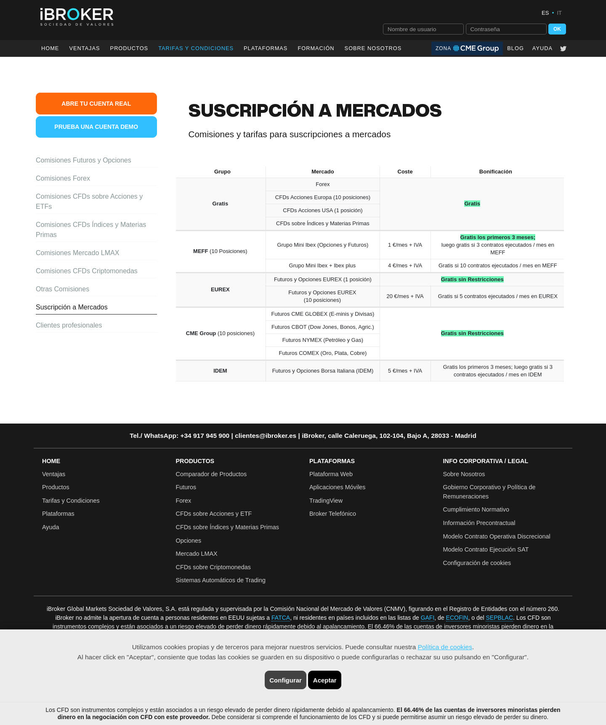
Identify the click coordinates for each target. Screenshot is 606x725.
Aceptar (325, 680)
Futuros (186, 487)
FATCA (280, 617)
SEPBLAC (499, 617)
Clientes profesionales (69, 325)
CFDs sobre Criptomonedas (213, 567)
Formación (316, 48)
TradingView (326, 500)
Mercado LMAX (197, 553)
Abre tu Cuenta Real (96, 103)
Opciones (189, 540)
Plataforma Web (331, 474)
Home (50, 48)
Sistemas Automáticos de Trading (221, 580)
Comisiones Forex (63, 178)
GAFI (428, 617)
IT (559, 13)
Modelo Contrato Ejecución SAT (486, 549)
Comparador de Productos (211, 474)
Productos (129, 48)
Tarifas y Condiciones (71, 500)
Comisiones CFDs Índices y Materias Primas (91, 229)
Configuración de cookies (477, 563)
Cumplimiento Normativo (476, 509)
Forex (183, 500)
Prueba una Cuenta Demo (96, 126)
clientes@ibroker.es (265, 435)
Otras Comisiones (62, 289)
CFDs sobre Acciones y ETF (214, 513)
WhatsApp (160, 435)
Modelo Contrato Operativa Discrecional (496, 536)
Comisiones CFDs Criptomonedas (87, 271)
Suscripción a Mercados (72, 307)
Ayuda (542, 48)
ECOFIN (457, 617)
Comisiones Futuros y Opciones (83, 160)
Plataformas (265, 48)
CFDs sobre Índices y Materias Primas (227, 527)
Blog (515, 48)
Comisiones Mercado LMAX (77, 252)
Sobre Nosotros (373, 48)
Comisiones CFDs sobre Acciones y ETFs (89, 201)
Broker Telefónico (332, 513)
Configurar (285, 680)
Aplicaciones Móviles (337, 487)
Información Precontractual (479, 523)
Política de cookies (445, 646)
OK (557, 29)
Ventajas (84, 48)
